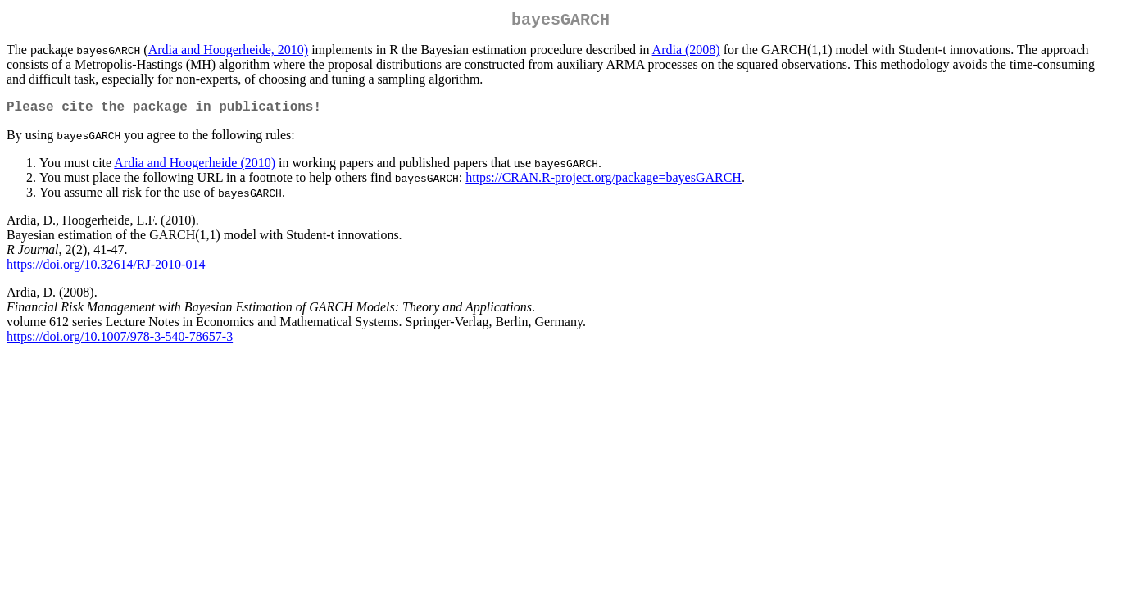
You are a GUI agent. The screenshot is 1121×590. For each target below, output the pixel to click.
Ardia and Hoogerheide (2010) (194, 169)
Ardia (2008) (686, 53)
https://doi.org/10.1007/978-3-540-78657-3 (120, 343)
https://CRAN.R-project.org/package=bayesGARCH (603, 184)
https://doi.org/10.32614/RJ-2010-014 (106, 271)
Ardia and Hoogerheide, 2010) (228, 53)
